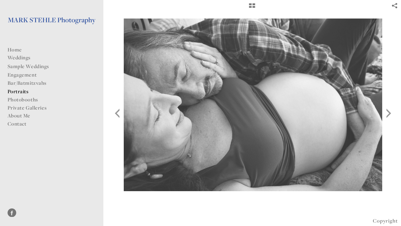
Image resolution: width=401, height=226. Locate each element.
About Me (19, 115)
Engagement (22, 74)
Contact (17, 123)
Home (15, 49)
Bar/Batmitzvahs (30, 82)
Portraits (18, 91)
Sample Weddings (32, 66)
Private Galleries (27, 107)
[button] (252, 7)
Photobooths (23, 99)
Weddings (22, 57)
